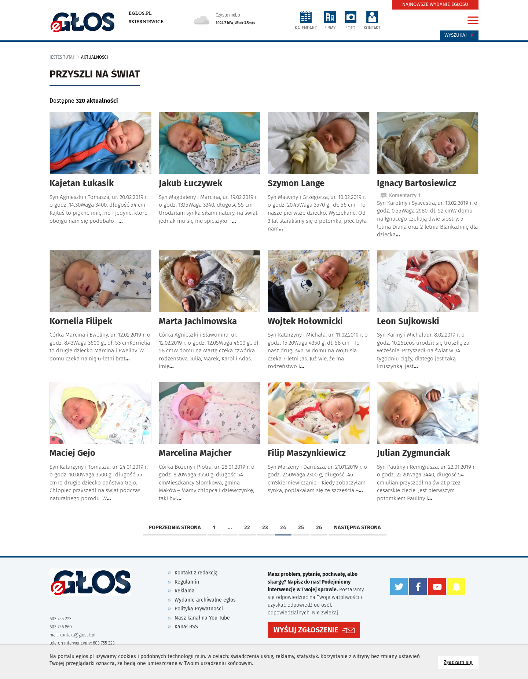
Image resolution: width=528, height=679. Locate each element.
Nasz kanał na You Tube (202, 618)
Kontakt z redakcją (196, 573)
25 (301, 527)
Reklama (185, 591)
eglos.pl (140, 13)
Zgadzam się (461, 661)
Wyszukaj (459, 35)
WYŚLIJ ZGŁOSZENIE (306, 630)
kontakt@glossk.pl (77, 635)
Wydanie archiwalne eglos (205, 600)
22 (247, 527)
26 (319, 527)
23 (265, 527)
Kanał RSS (186, 627)
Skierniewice (146, 21)
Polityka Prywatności (199, 609)
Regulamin (187, 582)
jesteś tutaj (62, 57)
